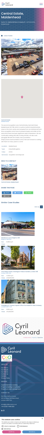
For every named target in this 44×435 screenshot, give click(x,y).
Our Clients (4, 372)
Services (4, 381)
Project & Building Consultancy (10, 387)
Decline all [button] (32, 432)
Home (3, 22)
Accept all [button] (12, 432)
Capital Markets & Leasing (15, 22)
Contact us (4, 374)
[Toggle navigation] (41, 4)
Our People (4, 370)
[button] (22, 429)
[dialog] (22, 426)
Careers (3, 376)
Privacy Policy (5, 378)
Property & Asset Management (11, 389)
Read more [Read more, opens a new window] (32, 423)
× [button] (42, 418)
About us (4, 364)
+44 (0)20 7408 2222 (7, 406)
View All (36, 207)
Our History (4, 368)
